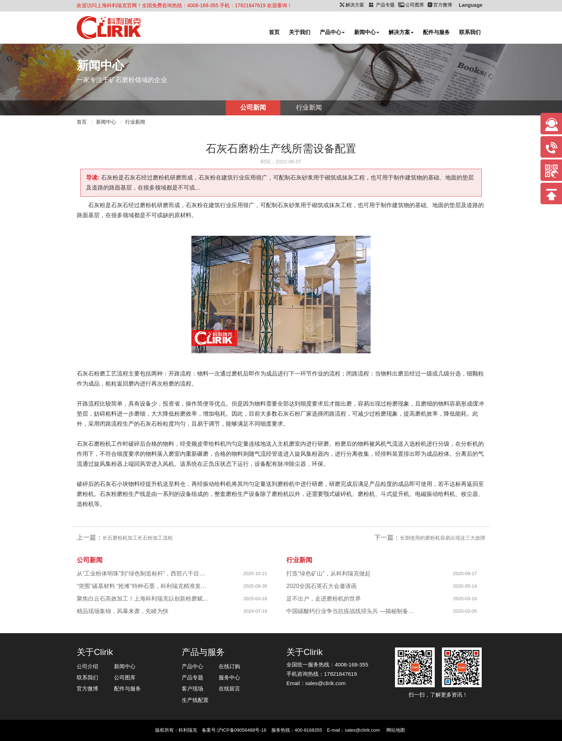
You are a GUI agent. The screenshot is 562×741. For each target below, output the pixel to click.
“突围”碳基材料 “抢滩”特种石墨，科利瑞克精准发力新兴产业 (143, 586)
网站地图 (395, 730)
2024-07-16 (255, 611)
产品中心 (332, 32)
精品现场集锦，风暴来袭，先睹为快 (122, 611)
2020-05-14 (465, 586)
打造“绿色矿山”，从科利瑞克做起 (328, 573)
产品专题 (192, 677)
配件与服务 (436, 32)
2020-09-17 (465, 573)
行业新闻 (309, 107)
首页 (274, 32)
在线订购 (229, 666)
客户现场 (192, 688)
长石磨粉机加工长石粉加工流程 (138, 538)
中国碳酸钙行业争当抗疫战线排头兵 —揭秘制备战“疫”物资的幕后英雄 (352, 611)
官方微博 (87, 688)
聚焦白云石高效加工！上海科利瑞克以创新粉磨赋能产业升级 (143, 599)
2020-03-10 (465, 598)
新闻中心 (366, 32)
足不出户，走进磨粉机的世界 (323, 599)
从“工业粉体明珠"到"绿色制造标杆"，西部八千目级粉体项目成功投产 (143, 573)
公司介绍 (87, 666)
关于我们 (299, 32)
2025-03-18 (255, 598)
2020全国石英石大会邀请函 (321, 586)
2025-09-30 (255, 586)
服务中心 (229, 677)
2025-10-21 (255, 573)
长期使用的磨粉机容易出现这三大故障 (442, 538)
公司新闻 (253, 107)
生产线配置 (195, 700)
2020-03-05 (465, 611)
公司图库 (124, 677)
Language (470, 5)
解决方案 (401, 32)
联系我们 (470, 32)
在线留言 (229, 688)
